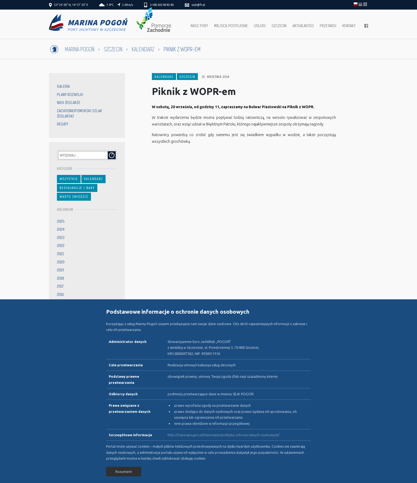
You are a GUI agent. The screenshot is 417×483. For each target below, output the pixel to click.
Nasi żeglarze (68, 102)
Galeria (63, 86)
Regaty (62, 124)
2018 (60, 278)
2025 (60, 221)
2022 (60, 245)
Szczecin (279, 25)
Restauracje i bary (77, 188)
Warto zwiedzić (74, 197)
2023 (60, 237)
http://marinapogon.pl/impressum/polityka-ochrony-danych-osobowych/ (224, 435)
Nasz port (199, 25)
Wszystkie (69, 179)
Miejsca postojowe (231, 25)
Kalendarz (143, 49)
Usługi (259, 25)
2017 (60, 286)
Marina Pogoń (79, 49)
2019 (60, 270)
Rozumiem (123, 471)
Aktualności (303, 25)
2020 (60, 262)
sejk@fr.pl (198, 4)
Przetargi (328, 25)
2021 (60, 253)
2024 (61, 229)
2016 (60, 294)
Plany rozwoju (70, 94)
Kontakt (349, 25)
